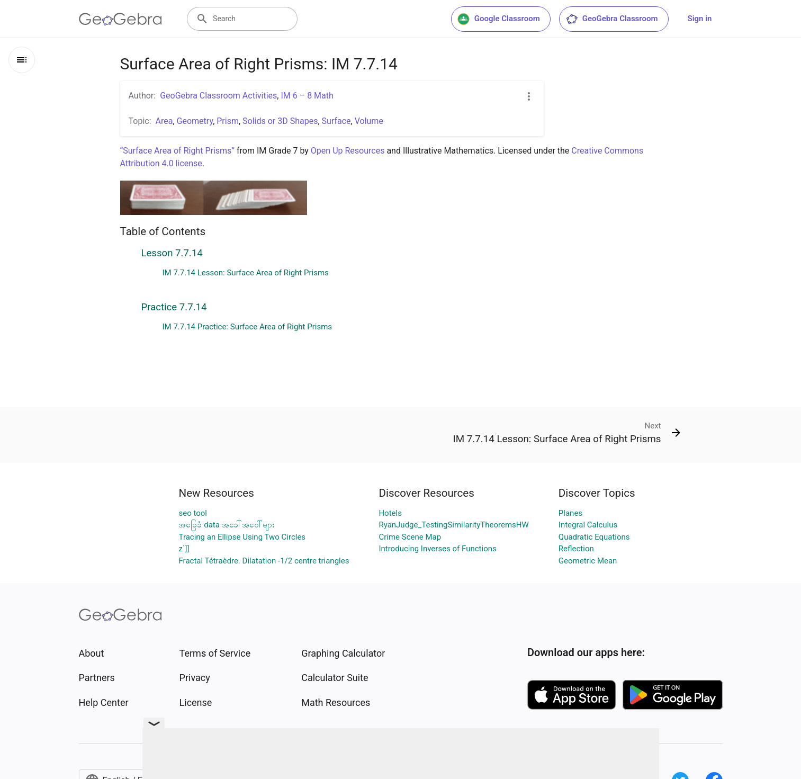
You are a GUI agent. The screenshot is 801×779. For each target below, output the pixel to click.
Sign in (700, 18)
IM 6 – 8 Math (307, 96)
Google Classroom (498, 19)
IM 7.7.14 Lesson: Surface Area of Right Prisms (246, 272)
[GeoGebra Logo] (120, 19)
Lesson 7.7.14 (172, 253)
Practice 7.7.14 (174, 307)
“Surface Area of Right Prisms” (177, 151)
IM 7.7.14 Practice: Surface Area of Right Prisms (247, 327)
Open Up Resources (348, 151)
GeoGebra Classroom (611, 19)
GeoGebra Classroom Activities (218, 96)
